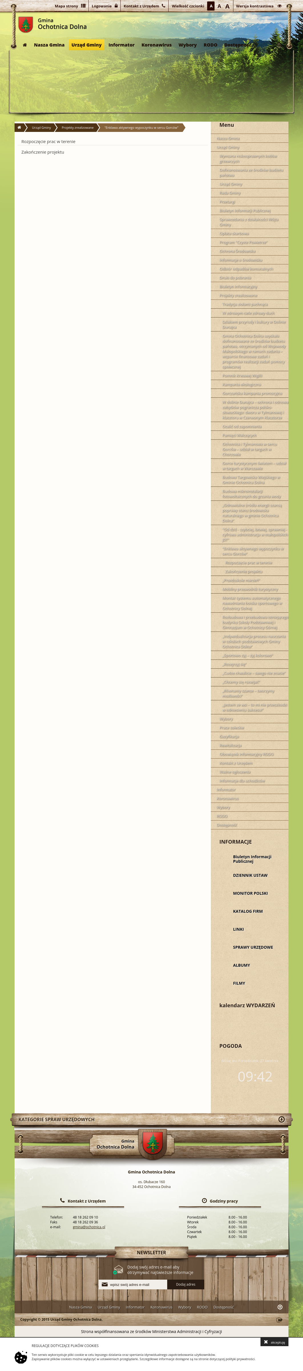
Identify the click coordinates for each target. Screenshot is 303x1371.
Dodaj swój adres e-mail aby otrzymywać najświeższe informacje (160, 1269)
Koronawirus (157, 45)
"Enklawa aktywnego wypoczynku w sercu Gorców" (141, 127)
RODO (210, 45)
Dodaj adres (185, 1284)
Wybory (188, 45)
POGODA (230, 1045)
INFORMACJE (235, 841)
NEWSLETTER (151, 1252)
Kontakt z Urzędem (87, 1201)
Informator (121, 45)
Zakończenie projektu (42, 152)
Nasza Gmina (49, 45)
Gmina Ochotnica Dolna (25, 25)
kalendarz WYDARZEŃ (247, 1005)
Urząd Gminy (87, 45)
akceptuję (274, 1342)
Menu (226, 124)
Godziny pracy (224, 1201)
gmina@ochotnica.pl (89, 1227)
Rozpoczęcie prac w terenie (48, 141)
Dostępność (238, 45)
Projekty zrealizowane (78, 127)
